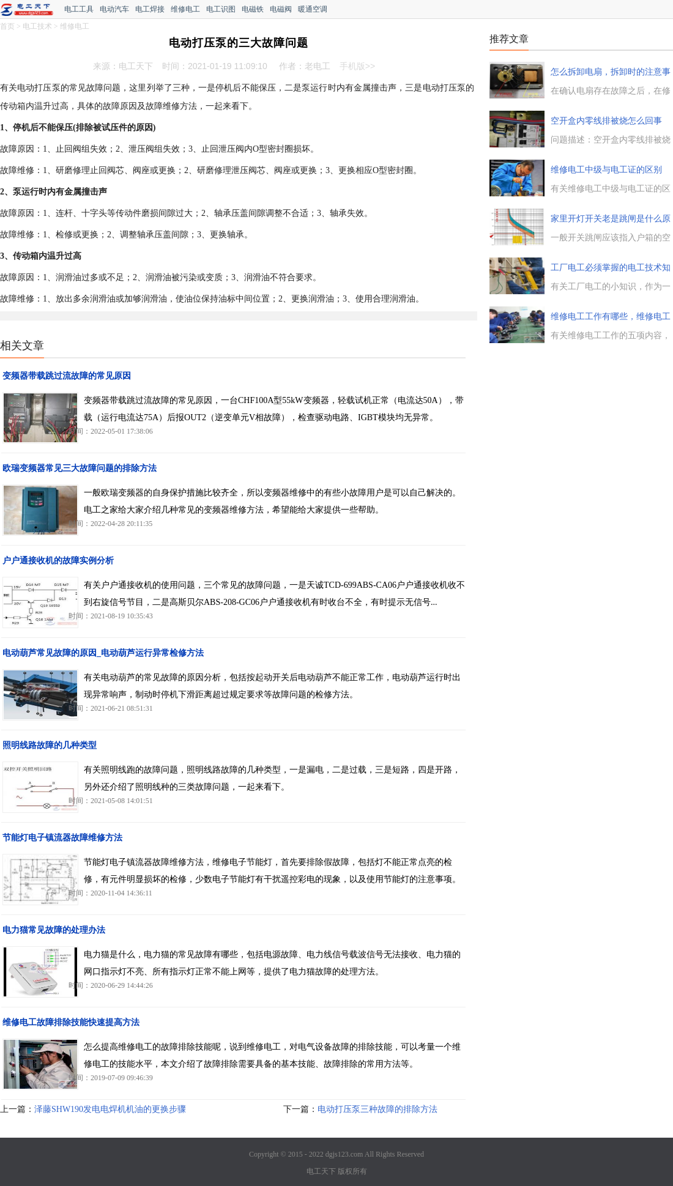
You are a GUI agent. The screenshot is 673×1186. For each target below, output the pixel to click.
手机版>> (357, 66)
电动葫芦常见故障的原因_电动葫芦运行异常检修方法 (103, 653)
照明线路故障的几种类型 (49, 745)
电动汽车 (114, 9)
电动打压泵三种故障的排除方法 (377, 1109)
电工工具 (79, 9)
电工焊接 (150, 9)
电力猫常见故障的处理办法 (53, 930)
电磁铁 (253, 9)
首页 (7, 26)
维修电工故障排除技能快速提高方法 (70, 1022)
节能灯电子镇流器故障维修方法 (62, 837)
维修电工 (185, 9)
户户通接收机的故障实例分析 (58, 560)
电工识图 (221, 9)
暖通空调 (312, 9)
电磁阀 (281, 9)
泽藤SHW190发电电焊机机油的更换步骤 (110, 1109)
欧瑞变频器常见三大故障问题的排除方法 (79, 468)
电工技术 (37, 26)
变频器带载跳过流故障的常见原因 (66, 375)
